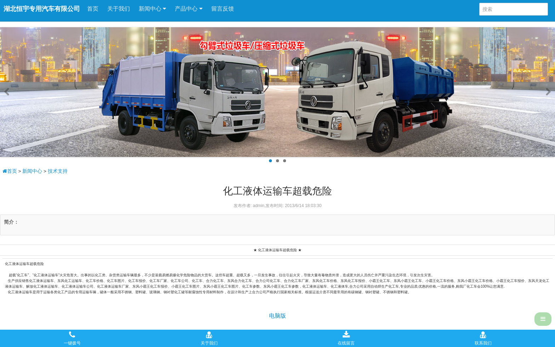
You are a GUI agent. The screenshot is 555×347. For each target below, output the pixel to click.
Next (547, 92)
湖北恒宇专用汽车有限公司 (42, 8)
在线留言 (346, 338)
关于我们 (118, 9)
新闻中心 (152, 9)
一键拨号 (72, 338)
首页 (92, 9)
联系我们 (483, 338)
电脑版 (277, 316)
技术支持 (58, 171)
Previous (8, 92)
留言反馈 (222, 9)
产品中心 (188, 9)
